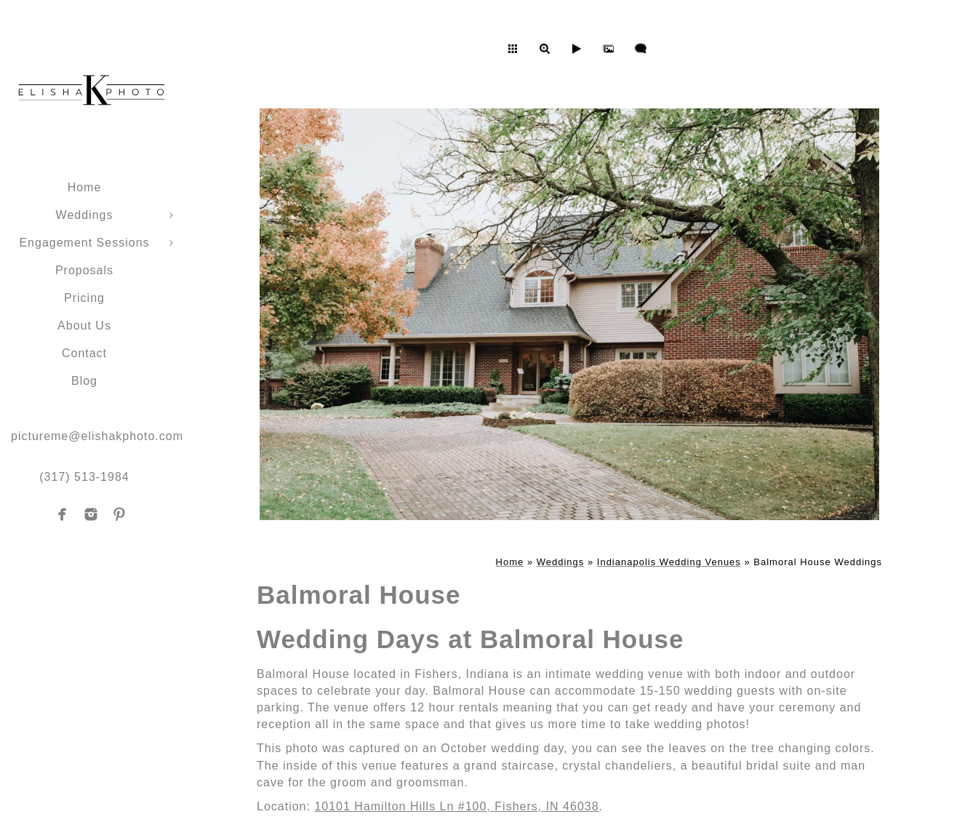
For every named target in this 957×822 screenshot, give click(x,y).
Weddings (84, 215)
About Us (84, 325)
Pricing (84, 298)
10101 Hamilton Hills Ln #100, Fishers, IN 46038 (456, 806)
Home (85, 187)
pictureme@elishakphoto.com (97, 436)
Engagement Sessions (84, 242)
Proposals (84, 270)
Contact (84, 353)
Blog (84, 381)
